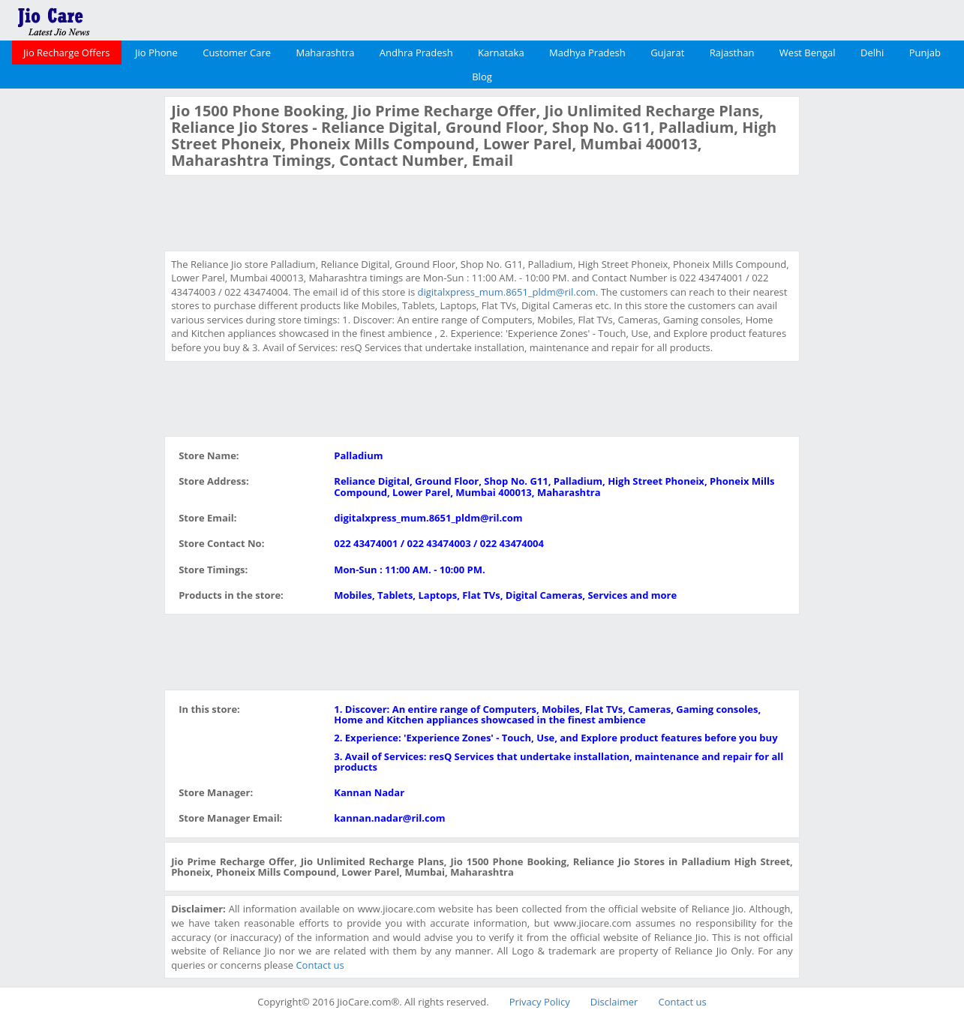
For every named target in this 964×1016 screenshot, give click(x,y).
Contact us (320, 965)
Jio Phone (156, 52)
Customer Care (237, 52)
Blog (482, 76)
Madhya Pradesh (587, 52)
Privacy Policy (539, 1001)
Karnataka (501, 52)
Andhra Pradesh (416, 52)
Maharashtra (325, 52)
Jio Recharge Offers (66, 52)
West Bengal (807, 52)
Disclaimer (614, 1001)
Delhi (872, 52)
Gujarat (667, 52)
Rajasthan (732, 52)
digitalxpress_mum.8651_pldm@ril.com (507, 292)
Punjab (925, 52)
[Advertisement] (80, 321)
